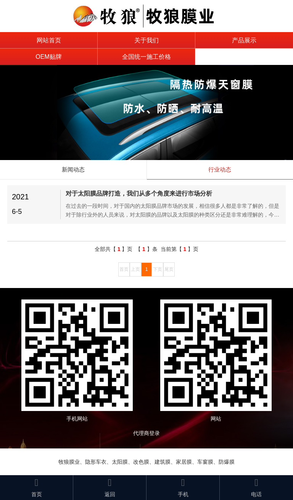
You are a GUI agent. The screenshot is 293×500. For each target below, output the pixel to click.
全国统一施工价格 (146, 56)
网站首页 (49, 40)
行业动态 (219, 169)
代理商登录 (149, 433)
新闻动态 (73, 169)
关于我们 (146, 40)
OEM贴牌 (48, 56)
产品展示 (244, 40)
